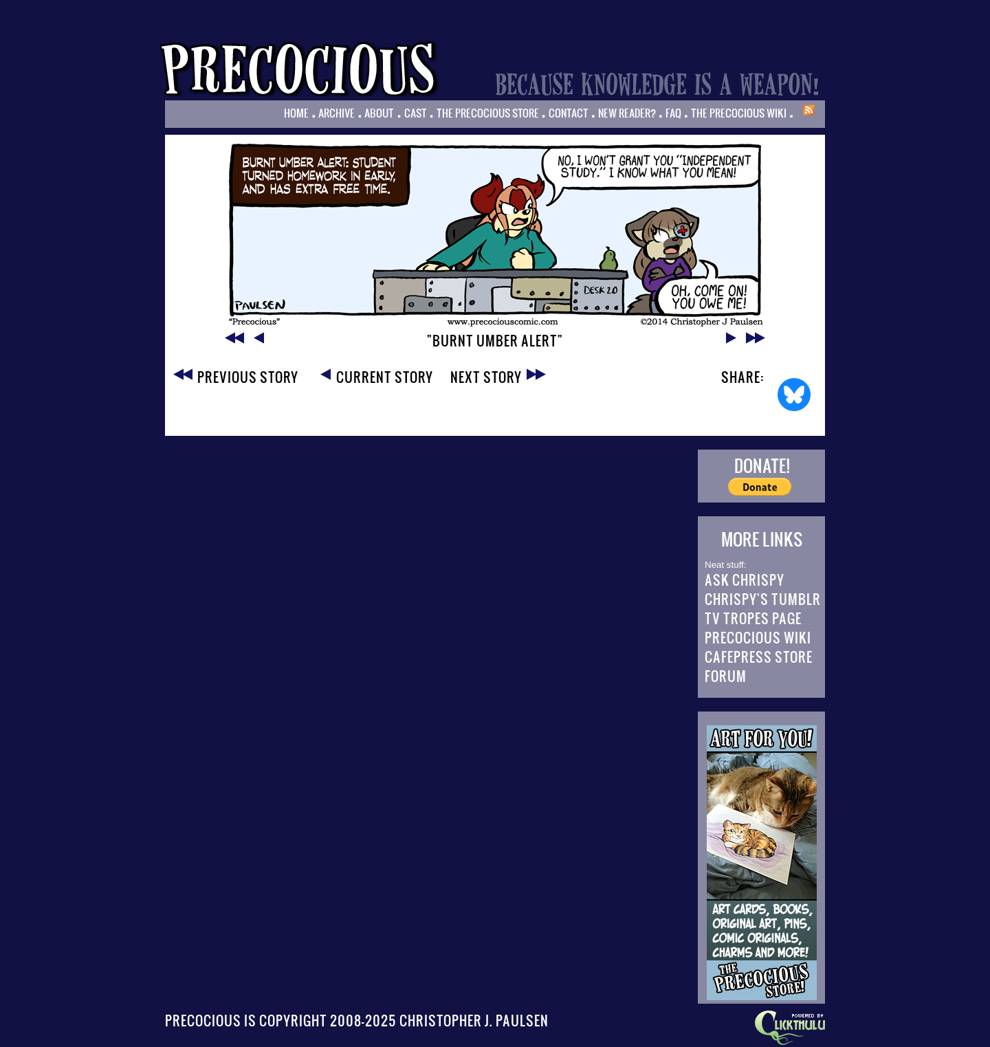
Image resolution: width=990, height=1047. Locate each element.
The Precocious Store (488, 112)
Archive (336, 112)
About (379, 112)
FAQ (673, 112)
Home (296, 112)
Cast (415, 112)
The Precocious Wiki (738, 112)
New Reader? (627, 112)
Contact (568, 112)
